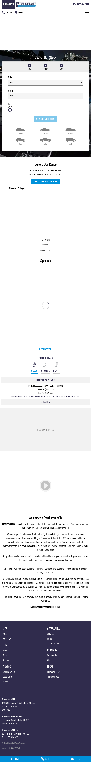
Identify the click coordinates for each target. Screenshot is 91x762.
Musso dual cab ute (31, 578)
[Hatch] (20, 130)
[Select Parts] (56, 368)
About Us (51, 660)
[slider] (10, 110)
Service (50, 633)
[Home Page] (19, 4)
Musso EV (7, 638)
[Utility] (45, 141)
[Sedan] (45, 130)
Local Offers (8, 676)
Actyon (6, 660)
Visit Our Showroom (45, 181)
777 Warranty (53, 643)
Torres (5, 655)
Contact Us (52, 655)
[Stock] (15, 759)
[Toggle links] (11, 748)
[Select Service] (45, 368)
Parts (49, 638)
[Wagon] (70, 130)
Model (45, 94)
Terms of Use (53, 676)
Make (45, 81)
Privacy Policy (53, 671)
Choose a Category (45, 192)
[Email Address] (45, 396)
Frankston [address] (45, 349)
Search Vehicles (45, 119)
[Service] (45, 759)
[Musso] (45, 226)
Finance (6, 681)
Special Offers (9, 671)
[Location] (34, 368)
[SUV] (20, 141)
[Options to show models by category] (45, 194)
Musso (5, 633)
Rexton (76, 582)
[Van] (70, 141)
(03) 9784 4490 (48, 389)
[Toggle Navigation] (87, 12)
